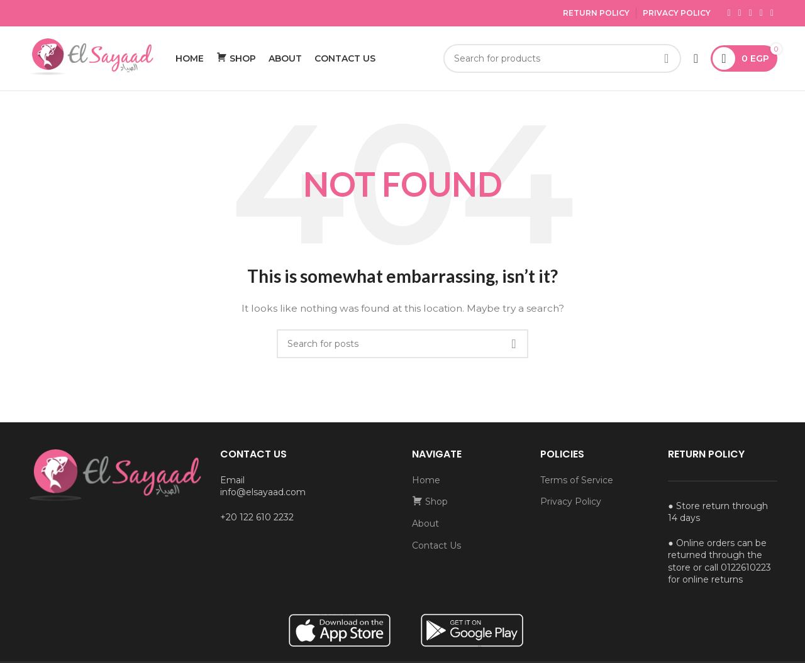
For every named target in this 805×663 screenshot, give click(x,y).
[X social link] (740, 13)
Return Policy (596, 13)
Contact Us (436, 546)
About (425, 524)
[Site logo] (90, 58)
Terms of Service (576, 481)
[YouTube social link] (761, 13)
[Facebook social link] (728, 13)
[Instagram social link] (750, 13)
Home (426, 481)
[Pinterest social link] (772, 13)
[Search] (562, 59)
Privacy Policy (677, 13)
